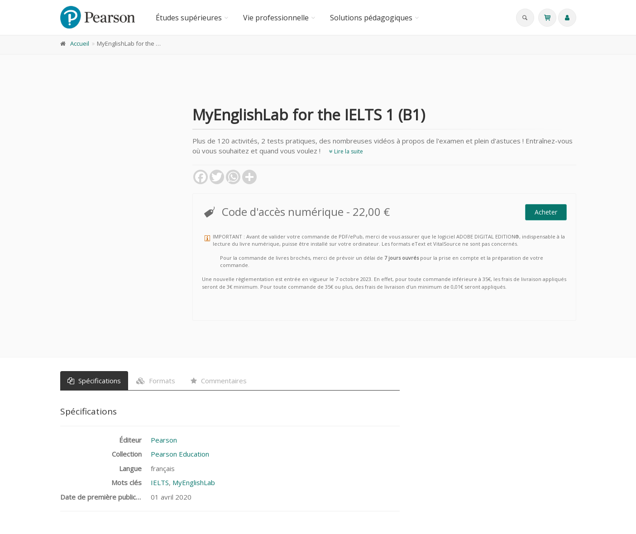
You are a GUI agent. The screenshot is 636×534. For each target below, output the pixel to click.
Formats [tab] (155, 380)
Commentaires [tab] (219, 380)
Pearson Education (180, 453)
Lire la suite (346, 151)
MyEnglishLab (193, 482)
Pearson (164, 439)
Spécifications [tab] (94, 380)
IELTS (160, 482)
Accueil (79, 43)
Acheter (546, 212)
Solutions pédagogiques (371, 18)
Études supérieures (189, 18)
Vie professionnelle (276, 18)
